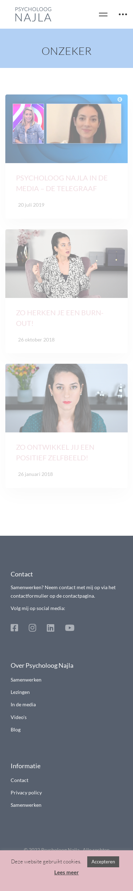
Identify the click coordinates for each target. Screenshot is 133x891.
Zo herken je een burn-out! (60, 320)
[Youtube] (69, 628)
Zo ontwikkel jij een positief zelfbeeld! (55, 455)
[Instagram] (32, 628)
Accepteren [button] (103, 861)
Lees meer (66, 872)
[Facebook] (14, 628)
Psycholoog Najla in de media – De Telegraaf (62, 186)
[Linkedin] (50, 628)
